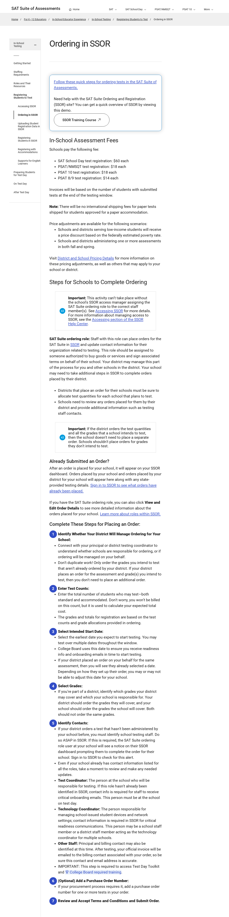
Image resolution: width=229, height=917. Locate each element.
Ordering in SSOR (28, 114)
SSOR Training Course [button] (81, 120)
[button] (209, 6)
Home (14, 19)
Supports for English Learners (29, 162)
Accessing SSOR (27, 106)
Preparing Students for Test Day (24, 174)
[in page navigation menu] (25, 478)
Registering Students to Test (132, 19)
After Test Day (21, 192)
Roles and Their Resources (22, 85)
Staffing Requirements (21, 73)
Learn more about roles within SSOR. (130, 514)
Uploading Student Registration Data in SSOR (29, 126)
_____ (16, 54)
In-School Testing (101, 19)
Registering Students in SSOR (27, 139)
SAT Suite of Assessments (35, 8)
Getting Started (22, 63)
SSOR (74, 344)
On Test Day (20, 183)
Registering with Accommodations (28, 151)
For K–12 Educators (35, 19)
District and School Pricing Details (86, 258)
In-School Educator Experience (69, 19)
